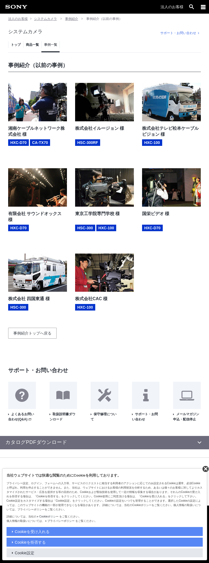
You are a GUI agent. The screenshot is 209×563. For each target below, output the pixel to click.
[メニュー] (203, 7)
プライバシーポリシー (61, 520)
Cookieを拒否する (30, 542)
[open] (192, 7)
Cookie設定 (24, 553)
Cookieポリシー (49, 516)
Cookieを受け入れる (32, 531)
